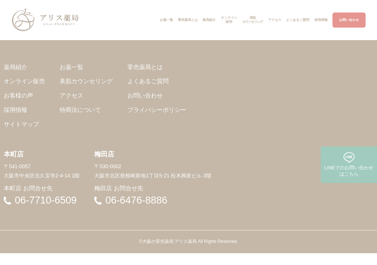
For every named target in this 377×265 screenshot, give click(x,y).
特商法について (80, 110)
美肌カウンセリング (86, 81)
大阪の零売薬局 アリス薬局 (169, 241)
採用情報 (15, 110)
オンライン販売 (24, 81)
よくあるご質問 (148, 81)
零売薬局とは (145, 67)
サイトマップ (21, 124)
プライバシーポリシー (156, 110)
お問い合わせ (145, 95)
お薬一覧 (71, 67)
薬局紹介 (15, 67)
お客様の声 (18, 95)
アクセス (71, 95)
